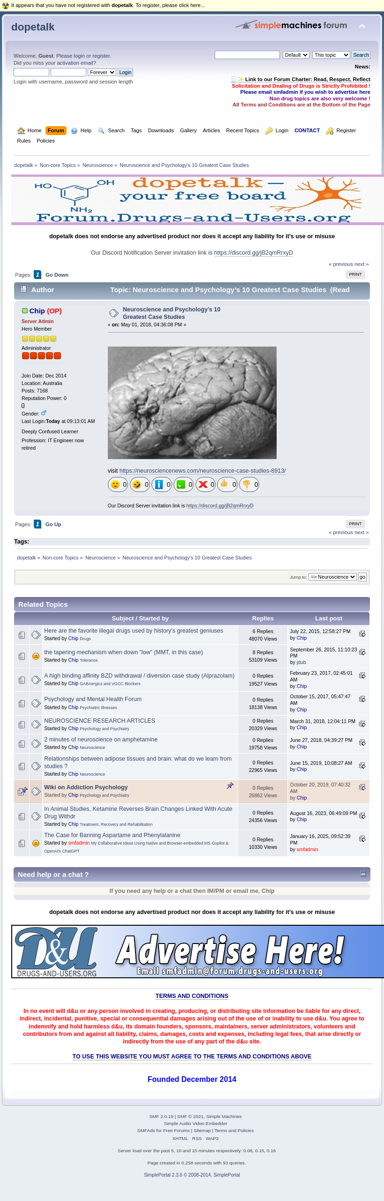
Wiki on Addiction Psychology (86, 787)
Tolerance (89, 660)
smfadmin (79, 843)
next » (361, 264)
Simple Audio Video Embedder (195, 1123)
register (101, 56)
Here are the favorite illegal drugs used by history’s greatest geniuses (133, 630)
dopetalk (32, 27)
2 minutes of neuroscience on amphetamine (101, 739)
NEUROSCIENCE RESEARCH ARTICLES (99, 721)
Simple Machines (224, 1116)
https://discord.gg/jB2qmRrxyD (253, 252)
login (79, 56)
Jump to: (298, 577)
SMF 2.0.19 (161, 1116)
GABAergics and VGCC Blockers (110, 683)
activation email (75, 63)
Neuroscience (92, 747)
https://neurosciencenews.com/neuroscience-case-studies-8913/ (203, 471)
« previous (341, 264)
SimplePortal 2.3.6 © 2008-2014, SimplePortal (192, 1175)
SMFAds (146, 1130)
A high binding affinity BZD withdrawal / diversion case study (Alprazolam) (139, 675)
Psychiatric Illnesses (98, 707)
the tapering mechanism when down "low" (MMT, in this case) (123, 652)
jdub (301, 662)
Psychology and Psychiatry (104, 728)
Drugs (85, 638)
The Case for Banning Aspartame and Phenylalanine (112, 835)
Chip (37, 311)
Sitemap (202, 1130)
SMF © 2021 (190, 1116)
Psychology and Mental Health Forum (93, 699)
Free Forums (176, 1130)
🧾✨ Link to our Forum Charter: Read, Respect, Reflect (300, 79)
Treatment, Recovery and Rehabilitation (116, 824)
